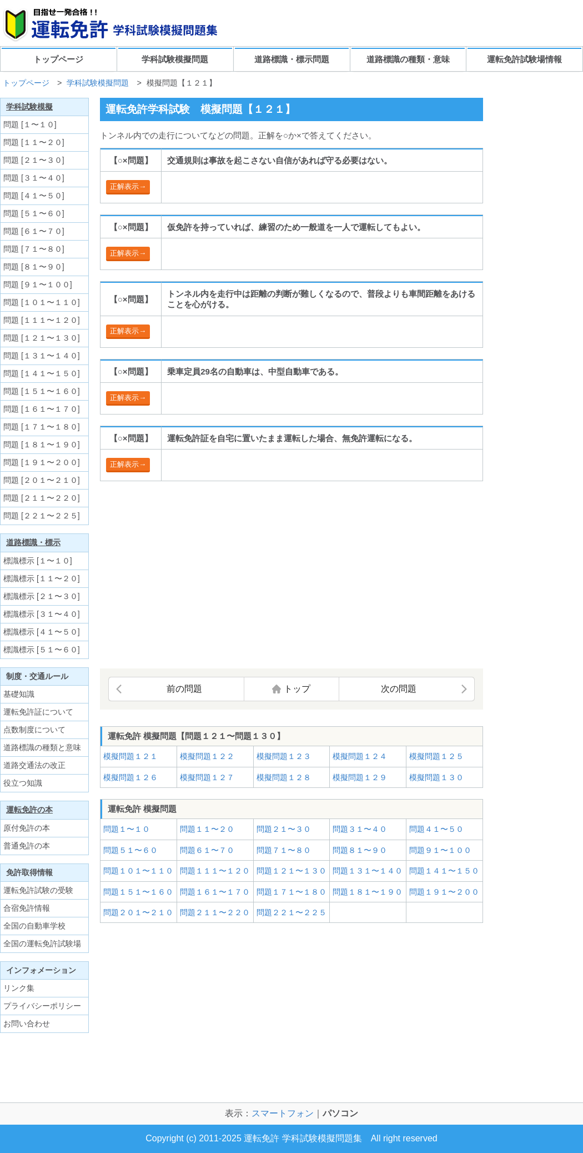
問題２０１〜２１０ (138, 912)
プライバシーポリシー (42, 1005)
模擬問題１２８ (284, 777)
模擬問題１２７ (207, 777)
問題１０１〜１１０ (138, 870)
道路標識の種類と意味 (42, 747)
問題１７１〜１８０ (291, 891)
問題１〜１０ (126, 829)
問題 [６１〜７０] (33, 231)
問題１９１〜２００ (444, 891)
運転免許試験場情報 (524, 59)
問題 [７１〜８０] (33, 248)
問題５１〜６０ (130, 850)
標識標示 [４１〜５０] (41, 631)
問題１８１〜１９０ (368, 891)
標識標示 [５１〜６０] (41, 649)
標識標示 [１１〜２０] (41, 578)
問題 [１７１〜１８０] (41, 426)
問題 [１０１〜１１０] (41, 302)
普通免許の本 (26, 845)
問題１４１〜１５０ (444, 870)
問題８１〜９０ (360, 850)
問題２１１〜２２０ (215, 912)
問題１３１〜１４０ (368, 870)
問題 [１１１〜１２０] (41, 320)
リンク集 (18, 988)
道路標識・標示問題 (291, 59)
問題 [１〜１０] (30, 124)
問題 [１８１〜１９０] (41, 444)
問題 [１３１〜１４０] (41, 355)
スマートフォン (283, 1113)
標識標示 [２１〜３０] (41, 596)
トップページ (58, 59)
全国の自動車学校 (34, 925)
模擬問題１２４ (360, 756)
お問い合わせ (26, 1023)
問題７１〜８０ (284, 850)
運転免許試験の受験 (38, 890)
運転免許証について (38, 711)
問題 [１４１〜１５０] (41, 373)
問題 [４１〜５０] (33, 195)
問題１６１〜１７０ (215, 891)
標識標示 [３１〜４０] (41, 614)
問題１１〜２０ (207, 829)
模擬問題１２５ (436, 756)
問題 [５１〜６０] (33, 213)
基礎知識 (18, 694)
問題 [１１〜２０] (33, 142)
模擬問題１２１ (130, 756)
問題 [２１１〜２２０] (41, 497)
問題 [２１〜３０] (33, 160)
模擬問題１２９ (360, 777)
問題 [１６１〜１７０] (41, 409)
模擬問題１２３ (284, 756)
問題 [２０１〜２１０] (41, 480)
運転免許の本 (29, 809)
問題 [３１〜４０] (33, 177)
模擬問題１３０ (436, 777)
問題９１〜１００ (440, 850)
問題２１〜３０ (284, 829)
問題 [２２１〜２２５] (41, 515)
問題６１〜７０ (207, 850)
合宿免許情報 (26, 908)
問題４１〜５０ (436, 829)
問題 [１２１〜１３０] (41, 337)
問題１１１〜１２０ (215, 870)
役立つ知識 (22, 782)
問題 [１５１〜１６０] (41, 391)
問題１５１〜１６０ (138, 891)
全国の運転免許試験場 (42, 943)
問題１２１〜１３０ (291, 870)
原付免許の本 (26, 827)
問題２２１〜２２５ (291, 912)
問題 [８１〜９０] (33, 266)
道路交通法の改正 (34, 765)
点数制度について (34, 729)
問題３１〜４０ (360, 829)
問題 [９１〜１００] (37, 284)
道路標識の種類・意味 (408, 59)
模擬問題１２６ (130, 777)
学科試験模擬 (29, 106)
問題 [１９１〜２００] (41, 462)
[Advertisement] (193, 575)
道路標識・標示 (33, 542)
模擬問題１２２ (207, 756)
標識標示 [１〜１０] (37, 560)
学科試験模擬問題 (175, 59)
